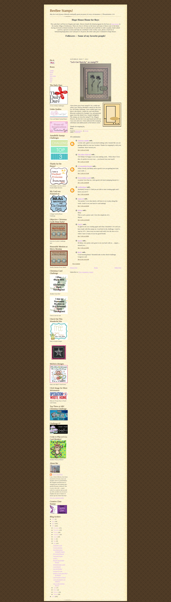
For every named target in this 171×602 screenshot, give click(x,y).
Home (96, 268)
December (56, 528)
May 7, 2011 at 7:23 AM (83, 161)
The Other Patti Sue (84, 154)
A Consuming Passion (85, 166)
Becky (80, 252)
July (55, 539)
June (55, 541)
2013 (53, 521)
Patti (51, 79)
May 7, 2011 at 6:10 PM (83, 248)
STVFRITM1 (77, 132)
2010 (53, 596)
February (56, 592)
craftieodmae (82, 187)
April (55, 587)
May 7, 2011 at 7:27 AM (83, 173)
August (56, 536)
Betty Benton (57, 474)
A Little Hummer (57, 547)
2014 (53, 519)
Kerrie (51, 72)
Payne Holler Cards (84, 178)
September (57, 534)
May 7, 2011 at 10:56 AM (83, 220)
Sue (51, 81)
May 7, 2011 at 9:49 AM (83, 206)
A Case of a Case (57, 571)
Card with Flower (58, 556)
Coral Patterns (57, 566)
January (56, 594)
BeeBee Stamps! (61, 10)
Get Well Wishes (57, 569)
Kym (51, 74)
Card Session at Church (59, 577)
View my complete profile (57, 498)
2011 (53, 526)
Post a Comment (76, 263)
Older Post (118, 268)
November (56, 530)
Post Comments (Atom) (86, 272)
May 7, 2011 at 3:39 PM (83, 236)
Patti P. (80, 224)
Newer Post (73, 268)
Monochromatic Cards (59, 564)
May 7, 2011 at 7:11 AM (83, 150)
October (56, 532)
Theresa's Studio (83, 140)
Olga (51, 78)
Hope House (115, 24)
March (55, 590)
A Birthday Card (57, 545)
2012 (53, 523)
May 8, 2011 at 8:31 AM (83, 259)
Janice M (81, 199)
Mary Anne (53, 76)
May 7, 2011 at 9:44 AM (83, 194)
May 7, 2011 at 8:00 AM (83, 182)
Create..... (55, 558)
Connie (52, 70)
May (55, 543)
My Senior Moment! (58, 554)
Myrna (80, 210)
